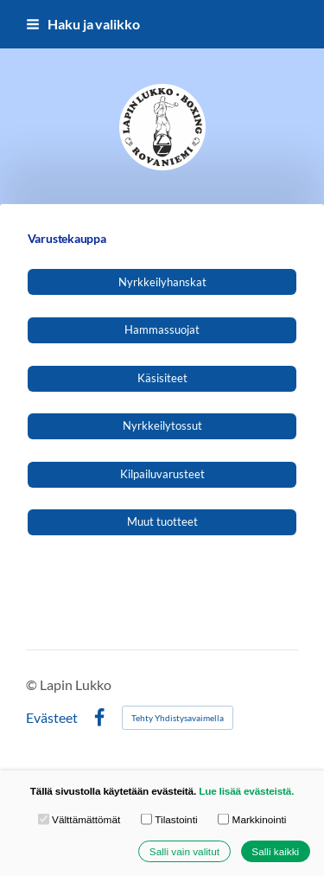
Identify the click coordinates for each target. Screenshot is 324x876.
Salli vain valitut (184, 851)
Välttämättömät (79, 819)
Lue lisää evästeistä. (246, 791)
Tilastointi (169, 819)
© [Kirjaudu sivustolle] (33, 684)
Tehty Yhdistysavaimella (177, 718)
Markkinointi (252, 819)
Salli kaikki (275, 851)
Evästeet (52, 718)
